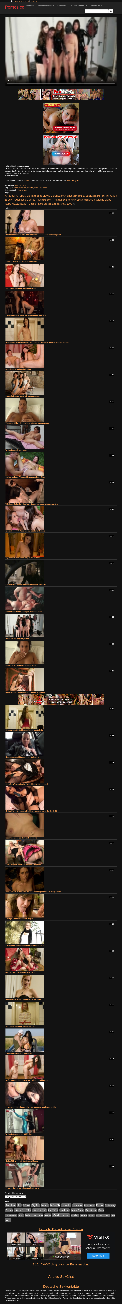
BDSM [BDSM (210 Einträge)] (23, 196)
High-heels (43, 188)
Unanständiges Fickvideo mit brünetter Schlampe (25, 692)
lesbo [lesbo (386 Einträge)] (8, 203)
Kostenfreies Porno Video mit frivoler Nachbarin (24, 945)
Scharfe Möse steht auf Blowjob (18, 369)
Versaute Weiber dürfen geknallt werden (21, 261)
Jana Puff (17, 185)
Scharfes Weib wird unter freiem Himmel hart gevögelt (26, 784)
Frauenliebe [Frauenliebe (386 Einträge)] (19, 199)
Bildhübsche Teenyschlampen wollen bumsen (23, 612)
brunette (30, 188)
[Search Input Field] (97, 11)
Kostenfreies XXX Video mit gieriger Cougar (22, 396)
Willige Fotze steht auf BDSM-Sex (18, 1134)
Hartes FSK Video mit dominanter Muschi (21, 1161)
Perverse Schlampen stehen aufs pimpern (22, 1188)
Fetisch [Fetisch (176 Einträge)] (104, 196)
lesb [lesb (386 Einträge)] (90, 199)
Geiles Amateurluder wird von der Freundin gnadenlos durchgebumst (33, 892)
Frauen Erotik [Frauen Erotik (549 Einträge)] (23, 1210)
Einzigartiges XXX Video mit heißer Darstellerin (24, 730)
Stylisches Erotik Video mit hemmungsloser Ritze (25, 477)
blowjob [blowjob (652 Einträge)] (47, 195)
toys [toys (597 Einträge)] (69, 203)
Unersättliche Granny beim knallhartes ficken (23, 999)
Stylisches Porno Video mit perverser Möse (22, 558)
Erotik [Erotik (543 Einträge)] (86, 195)
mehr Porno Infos (11, 176)
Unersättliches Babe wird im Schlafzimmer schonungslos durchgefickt (33, 235)
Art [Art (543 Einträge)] (17, 195)
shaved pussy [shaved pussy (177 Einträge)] (56, 204)
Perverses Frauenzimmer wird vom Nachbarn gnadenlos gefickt (30, 1107)
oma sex (34, 1)
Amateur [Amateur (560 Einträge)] (10, 195)
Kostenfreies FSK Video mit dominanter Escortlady (25, 315)
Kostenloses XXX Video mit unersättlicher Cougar (25, 531)
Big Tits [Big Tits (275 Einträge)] (31, 195)
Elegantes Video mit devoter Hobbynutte (21, 838)
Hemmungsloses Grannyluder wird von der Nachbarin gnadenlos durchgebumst (37, 342)
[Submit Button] (111, 11)
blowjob (23, 188)
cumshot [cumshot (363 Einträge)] (67, 195)
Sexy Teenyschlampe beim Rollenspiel (20, 288)
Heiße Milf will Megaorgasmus (17, 638)
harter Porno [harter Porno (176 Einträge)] (52, 200)
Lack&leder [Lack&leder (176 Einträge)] (82, 200)
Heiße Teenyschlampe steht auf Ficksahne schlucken (26, 1080)
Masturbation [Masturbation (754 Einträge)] (20, 203)
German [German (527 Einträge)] (31, 199)
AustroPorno (22, 190)
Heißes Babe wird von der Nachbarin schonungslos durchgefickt (31, 811)
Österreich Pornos (22, 1)
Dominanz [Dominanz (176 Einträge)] (77, 196)
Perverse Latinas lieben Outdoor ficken (20, 665)
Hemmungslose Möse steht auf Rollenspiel (22, 757)
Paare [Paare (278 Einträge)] (40, 203)
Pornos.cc (14, 7)
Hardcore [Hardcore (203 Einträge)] (41, 200)
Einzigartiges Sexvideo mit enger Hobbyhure (23, 865)
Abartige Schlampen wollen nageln (19, 919)
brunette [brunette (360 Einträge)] (57, 195)
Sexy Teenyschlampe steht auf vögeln (20, 1026)
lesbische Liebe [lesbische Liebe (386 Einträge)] (102, 199)
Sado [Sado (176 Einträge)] (46, 204)
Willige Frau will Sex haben (16, 450)
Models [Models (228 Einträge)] (32, 203)
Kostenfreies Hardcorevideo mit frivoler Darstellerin (25, 585)
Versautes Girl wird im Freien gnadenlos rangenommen (27, 423)
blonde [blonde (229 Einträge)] (38, 195)
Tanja (24, 185)
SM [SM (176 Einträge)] (65, 204)
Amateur (16, 188)
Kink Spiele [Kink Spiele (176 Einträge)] (64, 200)
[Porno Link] (61, 94)
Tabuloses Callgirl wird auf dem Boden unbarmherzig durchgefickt (31, 504)
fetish (36, 188)
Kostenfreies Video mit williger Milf (19, 1053)
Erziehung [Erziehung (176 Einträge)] (95, 196)
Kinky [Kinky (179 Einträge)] (73, 200)
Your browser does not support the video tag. (61, 51)
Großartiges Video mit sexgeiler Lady (20, 972)
